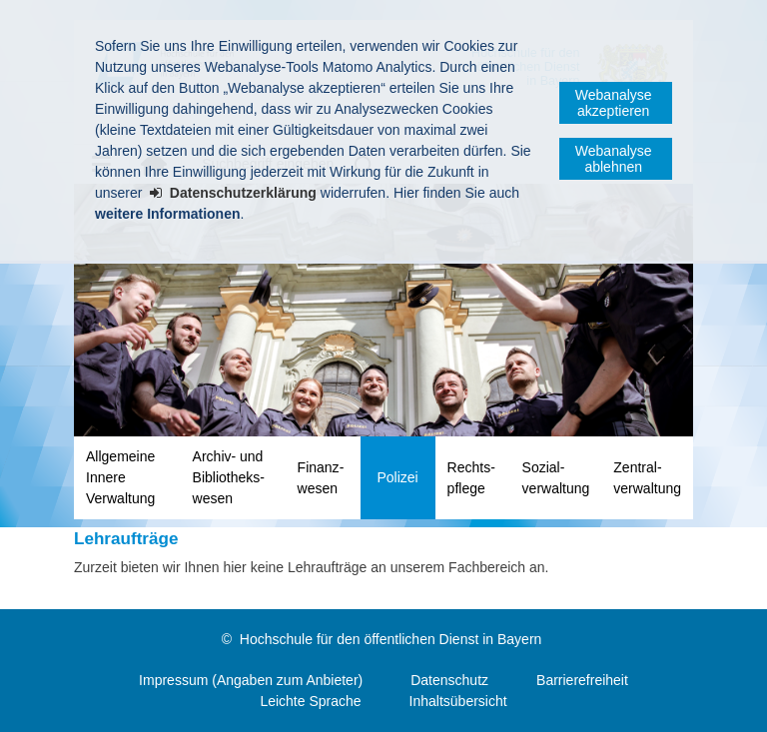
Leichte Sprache (310, 701)
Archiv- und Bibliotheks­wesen (229, 477)
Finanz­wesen (321, 477)
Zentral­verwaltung (647, 477)
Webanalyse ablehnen (613, 159)
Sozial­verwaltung (556, 477)
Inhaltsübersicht (458, 701)
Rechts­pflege (471, 477)
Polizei (397, 477)
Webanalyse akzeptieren (613, 103)
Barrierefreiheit (582, 680)
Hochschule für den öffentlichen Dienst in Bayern (390, 639)
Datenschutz (449, 680)
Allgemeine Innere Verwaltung (120, 477)
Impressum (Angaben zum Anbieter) (251, 680)
